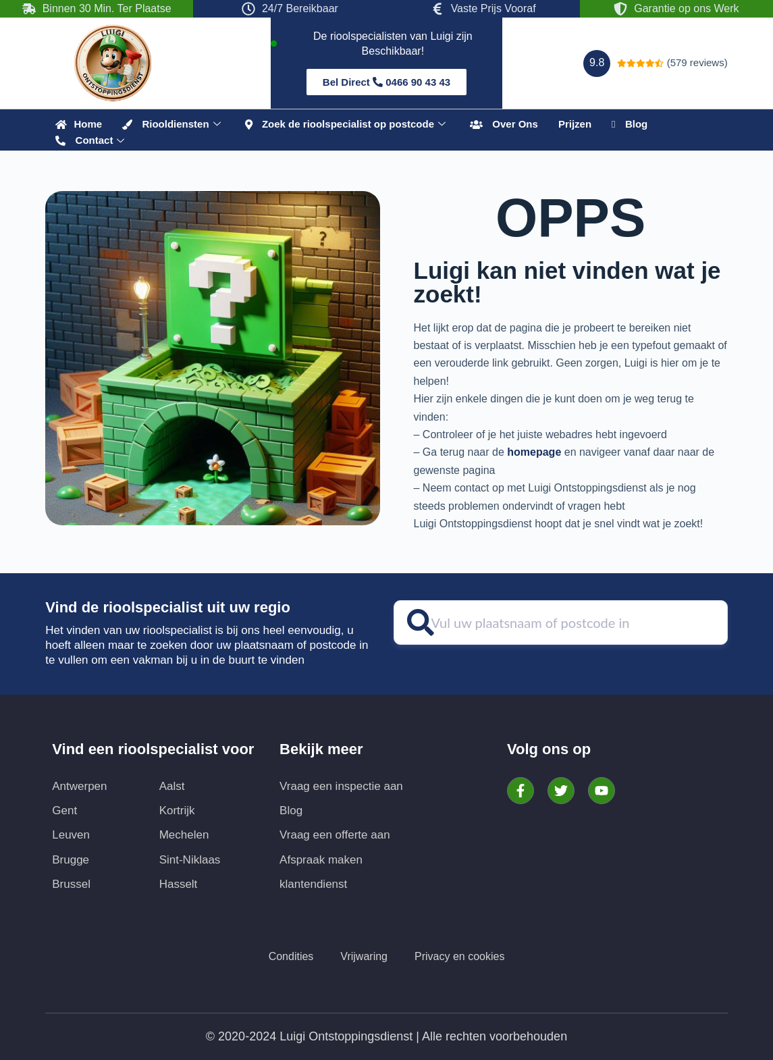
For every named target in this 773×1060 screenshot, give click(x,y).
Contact (89, 140)
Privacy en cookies (459, 956)
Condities (291, 956)
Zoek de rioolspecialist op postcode (345, 124)
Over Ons (504, 124)
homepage (534, 452)
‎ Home (78, 124)
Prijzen (574, 124)
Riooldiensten (171, 124)
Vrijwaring (364, 956)
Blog (629, 124)
